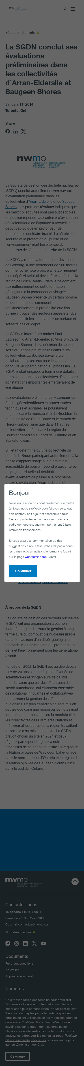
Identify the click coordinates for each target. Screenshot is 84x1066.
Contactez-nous (36, 557)
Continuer (23, 571)
